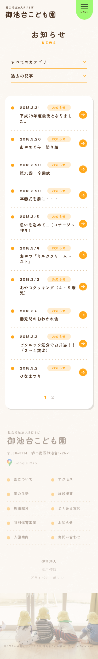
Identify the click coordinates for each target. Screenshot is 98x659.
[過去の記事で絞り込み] (49, 76)
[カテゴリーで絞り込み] (49, 62)
